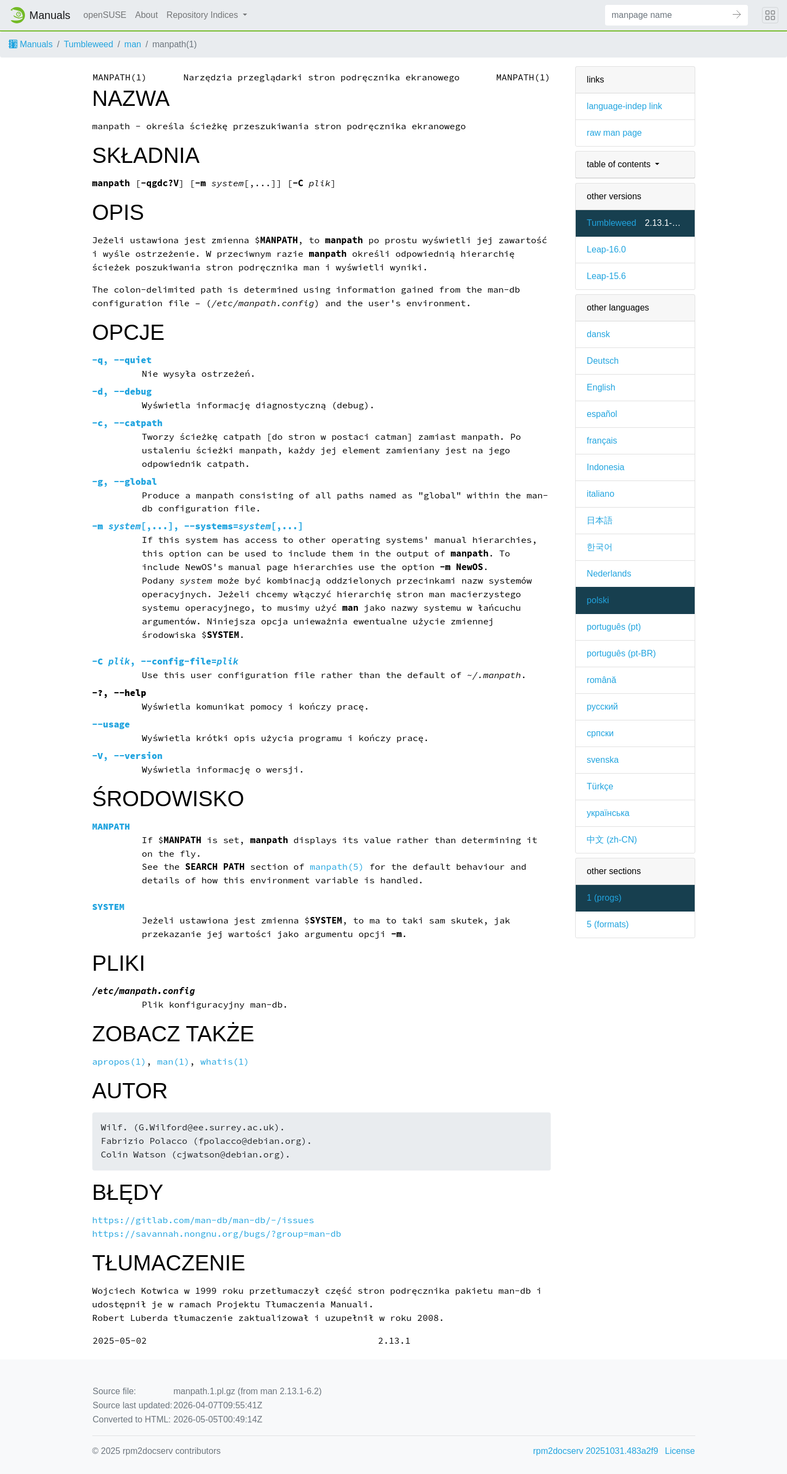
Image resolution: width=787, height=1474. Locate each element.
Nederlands (609, 573)
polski (598, 600)
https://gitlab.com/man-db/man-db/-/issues (203, 1220)
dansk (598, 334)
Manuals (31, 44)
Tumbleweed (88, 44)
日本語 (600, 520)
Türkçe (600, 786)
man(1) (173, 1061)
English (601, 387)
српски (600, 733)
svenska (603, 759)
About (146, 15)
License (680, 1451)
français (602, 440)
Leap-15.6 (606, 276)
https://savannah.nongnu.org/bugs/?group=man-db (217, 1233)
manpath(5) (337, 866)
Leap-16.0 (606, 249)
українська (608, 813)
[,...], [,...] (198, 526)
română (601, 680)
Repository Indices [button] (204, 15)
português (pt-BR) (621, 653)
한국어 (600, 547)
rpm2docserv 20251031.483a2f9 (595, 1451)
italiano (600, 493)
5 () (607, 924)
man (132, 44)
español (602, 414)
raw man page (614, 132)
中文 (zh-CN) (612, 839)
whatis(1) (224, 1061)
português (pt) (614, 626)
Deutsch (603, 360)
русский (602, 706)
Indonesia (605, 467)
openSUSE (105, 15)
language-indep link (624, 106)
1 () (604, 897)
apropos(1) (119, 1061)
